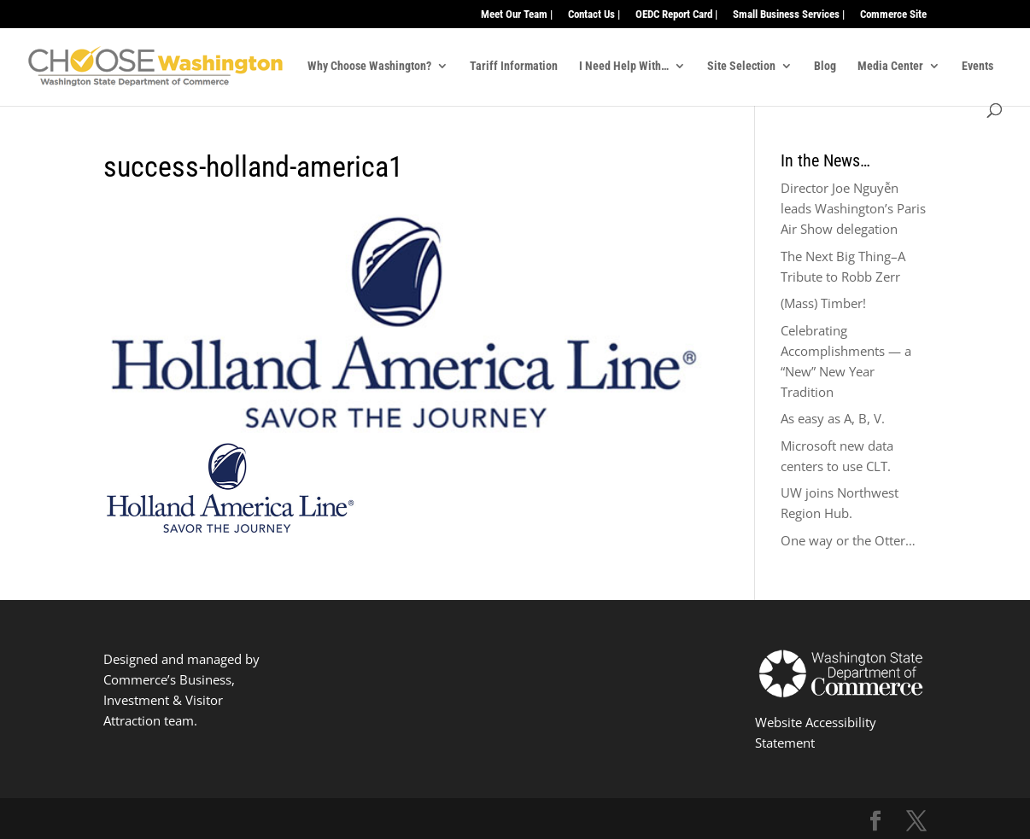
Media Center (890, 66)
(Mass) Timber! (823, 303)
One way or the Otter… (848, 540)
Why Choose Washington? (369, 66)
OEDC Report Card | (676, 14)
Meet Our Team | (517, 14)
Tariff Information (514, 66)
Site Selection (741, 66)
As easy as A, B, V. (833, 418)
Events (977, 66)
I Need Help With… (624, 66)
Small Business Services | (789, 14)
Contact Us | (594, 14)
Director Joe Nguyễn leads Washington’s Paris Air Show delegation (853, 208)
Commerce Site (893, 14)
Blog (825, 66)
